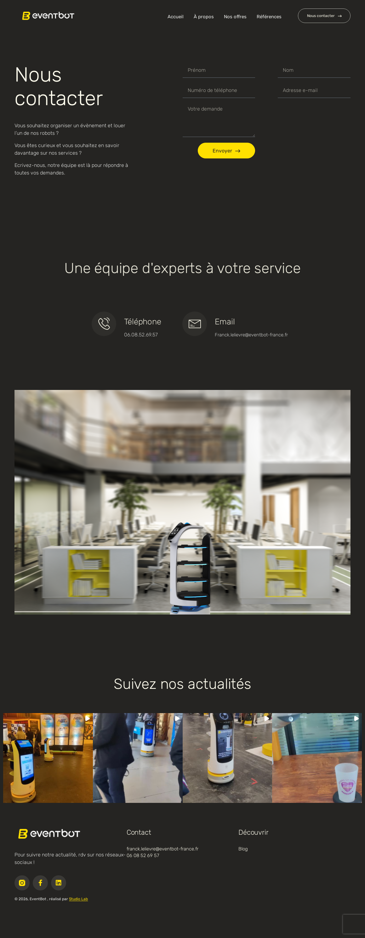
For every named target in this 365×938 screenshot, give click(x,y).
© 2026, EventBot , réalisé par (51, 899)
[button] (48, 758)
